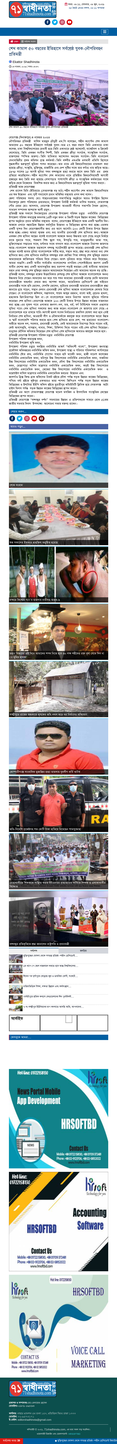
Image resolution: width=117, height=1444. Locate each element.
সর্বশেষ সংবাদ (28, 41)
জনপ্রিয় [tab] (83, 951)
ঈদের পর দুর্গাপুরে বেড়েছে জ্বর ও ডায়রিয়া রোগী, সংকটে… (50, 976)
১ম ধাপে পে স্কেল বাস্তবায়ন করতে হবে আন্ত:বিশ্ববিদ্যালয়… (50, 966)
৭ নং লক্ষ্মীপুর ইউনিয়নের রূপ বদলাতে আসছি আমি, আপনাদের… (53, 1007)
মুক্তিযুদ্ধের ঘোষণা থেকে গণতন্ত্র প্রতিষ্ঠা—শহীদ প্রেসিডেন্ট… (50, 955)
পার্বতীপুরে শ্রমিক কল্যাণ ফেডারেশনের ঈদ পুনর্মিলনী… (48, 996)
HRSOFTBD (74, 1434)
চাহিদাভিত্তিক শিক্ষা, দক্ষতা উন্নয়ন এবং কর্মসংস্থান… (47, 986)
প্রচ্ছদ (14, 41)
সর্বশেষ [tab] (33, 951)
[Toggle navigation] (104, 31)
